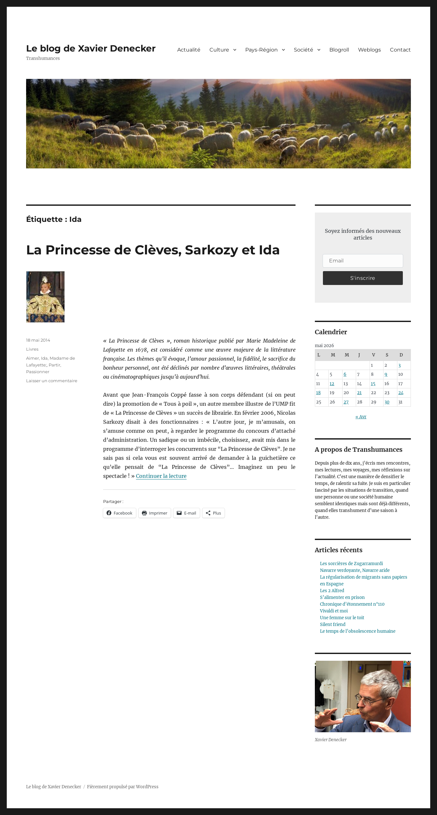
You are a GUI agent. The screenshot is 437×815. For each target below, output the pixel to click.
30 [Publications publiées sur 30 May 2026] (386, 402)
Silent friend (332, 624)
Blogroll (339, 50)
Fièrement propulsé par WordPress (123, 787)
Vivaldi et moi (334, 611)
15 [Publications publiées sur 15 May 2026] (373, 383)
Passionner (37, 371)
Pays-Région (261, 50)
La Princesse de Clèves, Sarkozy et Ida (153, 250)
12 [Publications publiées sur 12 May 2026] (332, 383)
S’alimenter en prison (342, 597)
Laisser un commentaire (51, 380)
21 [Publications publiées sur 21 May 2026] (359, 392)
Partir (54, 364)
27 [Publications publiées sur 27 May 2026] (346, 402)
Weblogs (369, 50)
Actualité (188, 50)
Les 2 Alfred (332, 590)
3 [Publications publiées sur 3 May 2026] (399, 365)
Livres (32, 349)
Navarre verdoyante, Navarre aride (355, 570)
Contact (400, 50)
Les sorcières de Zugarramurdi (351, 563)
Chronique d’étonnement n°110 (352, 604)
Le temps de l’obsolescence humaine (357, 631)
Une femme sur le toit (342, 618)
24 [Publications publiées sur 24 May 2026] (400, 392)
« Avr (360, 417)
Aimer (32, 358)
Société (303, 50)
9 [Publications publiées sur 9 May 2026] (385, 374)
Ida (44, 358)
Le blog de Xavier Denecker (91, 48)
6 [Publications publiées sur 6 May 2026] (345, 374)
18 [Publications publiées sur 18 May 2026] (318, 392)
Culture (219, 50)
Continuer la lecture (161, 476)
